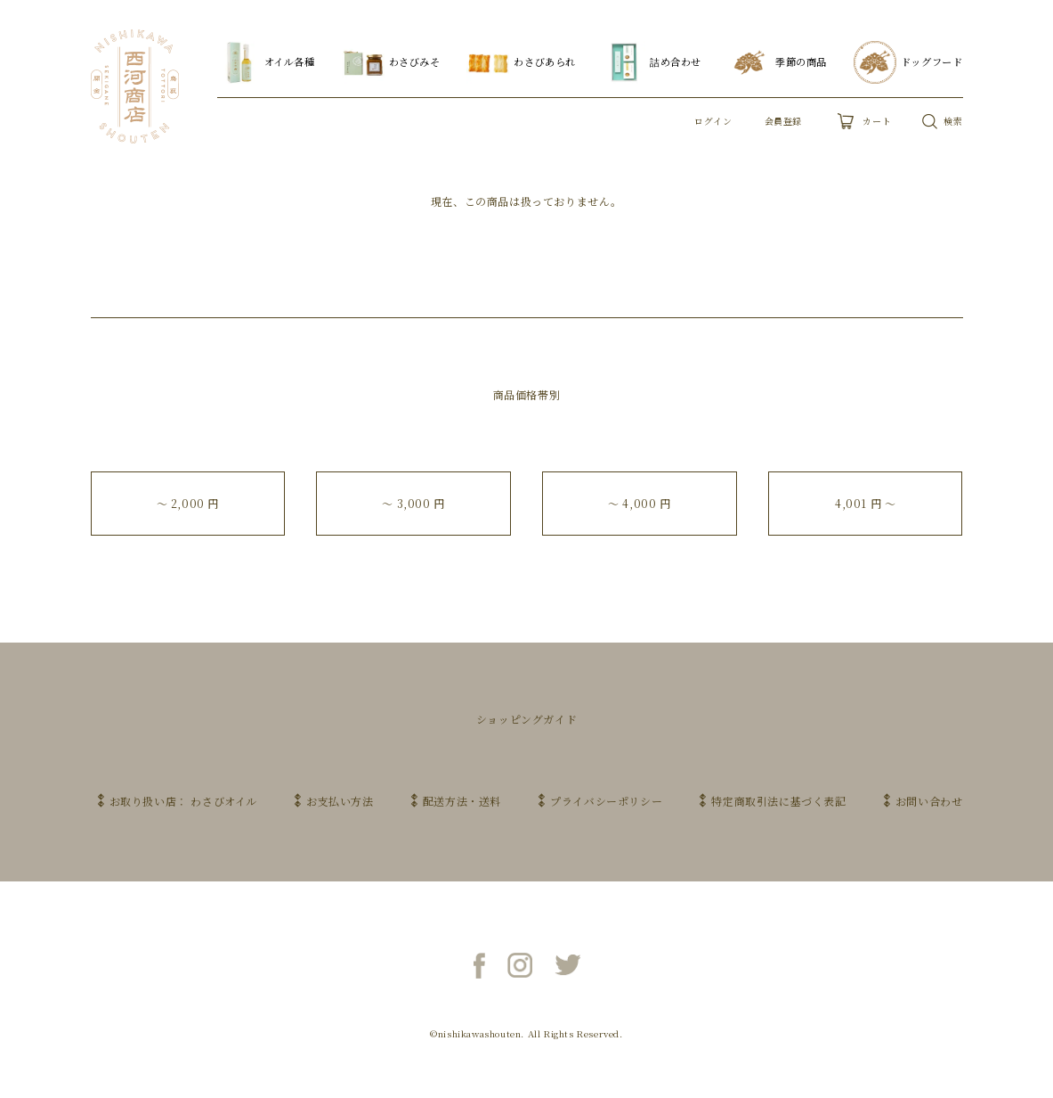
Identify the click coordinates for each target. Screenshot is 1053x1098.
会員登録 (783, 120)
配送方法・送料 (462, 800)
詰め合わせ (652, 62)
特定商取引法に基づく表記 (778, 800)
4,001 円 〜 (865, 503)
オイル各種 (266, 62)
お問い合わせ (929, 800)
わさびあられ (521, 62)
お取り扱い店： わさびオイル (183, 800)
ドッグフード (908, 62)
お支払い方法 (340, 800)
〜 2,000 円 (188, 503)
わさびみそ (391, 62)
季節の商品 (777, 62)
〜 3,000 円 (413, 503)
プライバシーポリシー (606, 800)
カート (864, 121)
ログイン (713, 120)
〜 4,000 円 (639, 503)
